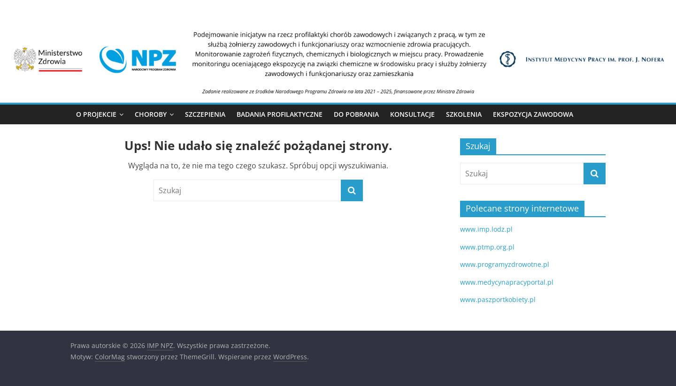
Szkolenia (464, 114)
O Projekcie (96, 114)
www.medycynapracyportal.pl (506, 282)
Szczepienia (205, 114)
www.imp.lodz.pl (486, 229)
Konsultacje (412, 114)
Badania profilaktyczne (280, 114)
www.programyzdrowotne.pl (504, 264)
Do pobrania (356, 114)
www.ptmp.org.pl (487, 246)
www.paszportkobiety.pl (498, 299)
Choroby (151, 114)
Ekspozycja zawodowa (533, 114)
